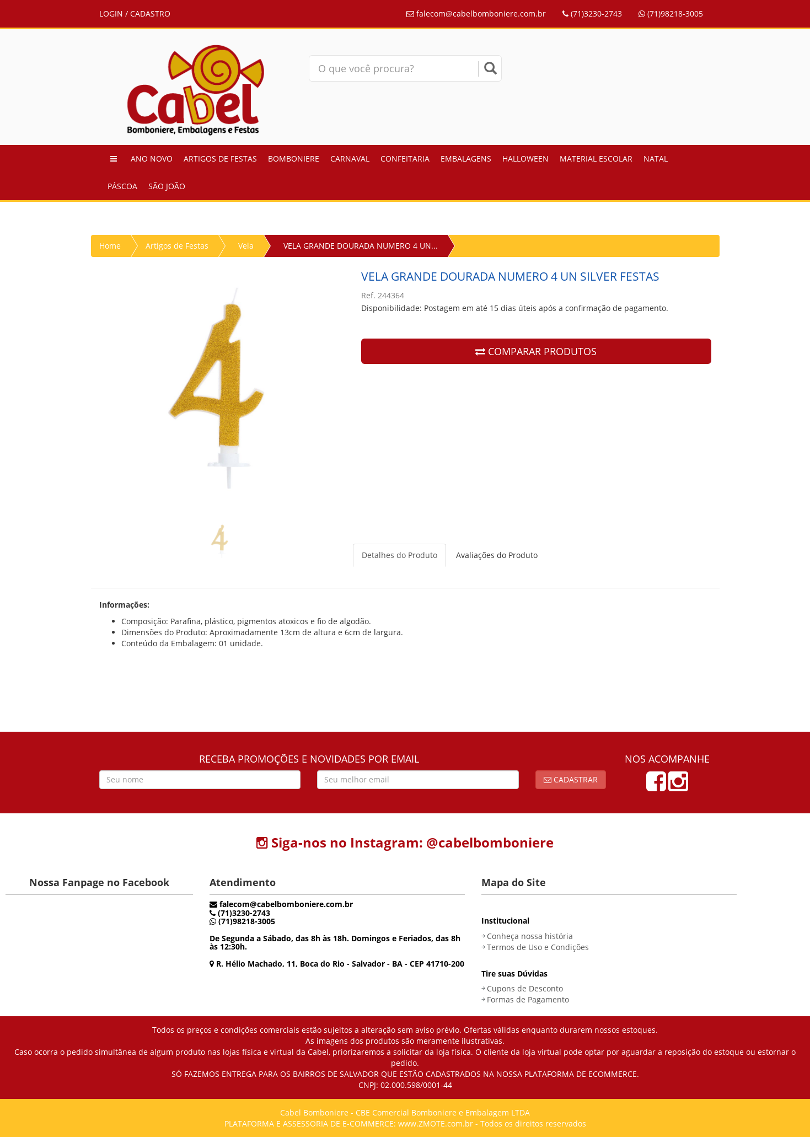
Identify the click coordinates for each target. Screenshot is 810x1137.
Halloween (525, 158)
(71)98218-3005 (671, 13)
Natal (655, 158)
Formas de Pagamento (528, 999)
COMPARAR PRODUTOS (536, 351)
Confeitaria (405, 158)
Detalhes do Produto (399, 555)
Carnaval (349, 158)
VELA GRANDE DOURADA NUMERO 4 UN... (360, 245)
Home (110, 245)
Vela (246, 245)
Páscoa (122, 186)
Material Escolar (596, 158)
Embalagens (466, 158)
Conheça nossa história (530, 936)
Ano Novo (152, 158)
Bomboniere (293, 158)
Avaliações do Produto (497, 555)
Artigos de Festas (220, 158)
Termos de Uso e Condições (538, 947)
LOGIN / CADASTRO (134, 13)
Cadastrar (571, 779)
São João (166, 186)
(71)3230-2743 (592, 13)
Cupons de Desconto (525, 988)
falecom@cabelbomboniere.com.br (476, 13)
